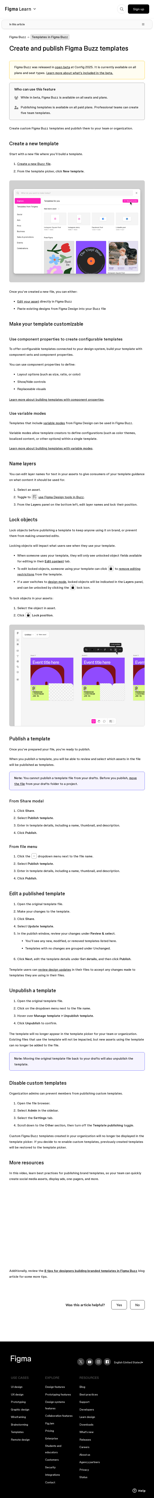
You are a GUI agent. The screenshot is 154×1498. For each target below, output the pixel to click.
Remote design (20, 1439)
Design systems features (55, 1405)
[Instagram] (98, 1361)
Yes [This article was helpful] (119, 1305)
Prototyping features (58, 1394)
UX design (17, 1394)
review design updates (54, 969)
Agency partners (89, 1462)
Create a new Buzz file (34, 164)
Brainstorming (19, 1424)
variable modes (54, 423)
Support (84, 1401)
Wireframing (18, 1417)
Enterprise (51, 1438)
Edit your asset (28, 301)
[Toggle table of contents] (77, 24)
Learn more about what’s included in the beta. (79, 73)
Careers (84, 1447)
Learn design (87, 1417)
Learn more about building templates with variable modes (50, 448)
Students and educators (53, 1449)
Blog (82, 1386)
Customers (52, 1459)
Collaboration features (59, 1415)
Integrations (52, 1474)
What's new (86, 1432)
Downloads (86, 1424)
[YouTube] (89, 1362)
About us (84, 1454)
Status (83, 1477)
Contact (50, 1482)
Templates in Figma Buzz (50, 37)
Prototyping (18, 1401)
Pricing (49, 1430)
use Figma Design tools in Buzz (61, 497)
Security (50, 1467)
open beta (62, 67)
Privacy (84, 1469)
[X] (80, 1361)
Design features (55, 1386)
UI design (16, 1386)
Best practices (88, 1394)
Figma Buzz (17, 37)
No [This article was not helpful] (137, 1305)
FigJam (49, 1423)
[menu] (128, 1362)
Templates (17, 1432)
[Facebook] (107, 1361)
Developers (86, 1409)
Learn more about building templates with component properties (56, 399)
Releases (85, 1439)
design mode (57, 581)
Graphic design (20, 1409)
